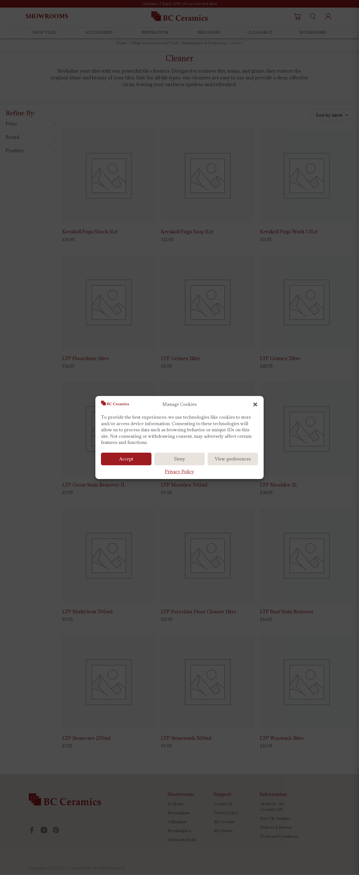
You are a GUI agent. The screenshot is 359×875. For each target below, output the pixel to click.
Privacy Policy (179, 471)
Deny (179, 459)
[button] (255, 404)
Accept (126, 459)
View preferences (233, 459)
